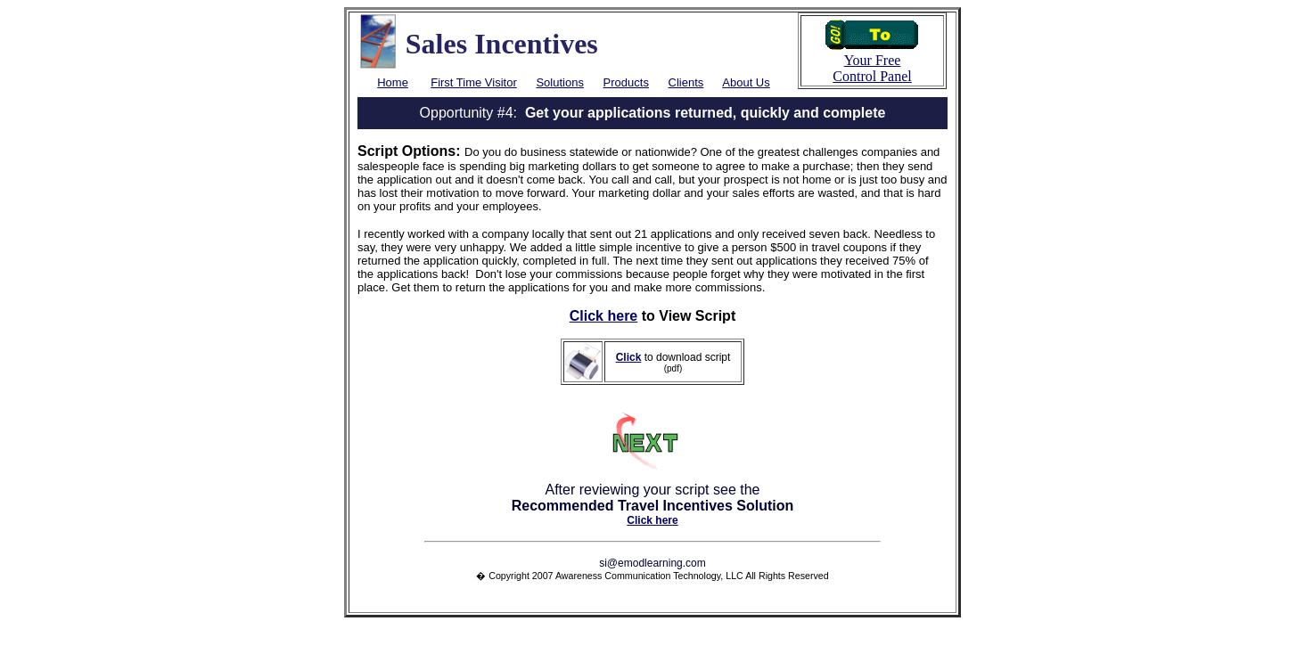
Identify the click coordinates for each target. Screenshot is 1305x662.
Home (392, 82)
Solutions (559, 82)
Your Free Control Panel (872, 62)
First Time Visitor (474, 82)
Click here (603, 315)
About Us (745, 82)
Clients (686, 82)
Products (626, 82)
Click (629, 357)
